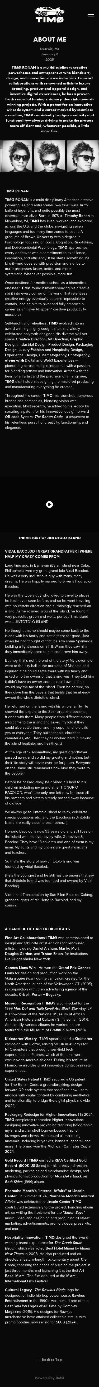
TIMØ (59, 1378)
